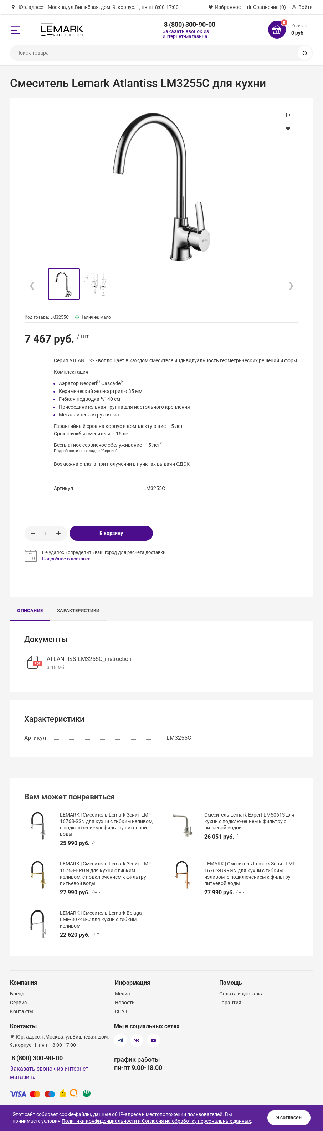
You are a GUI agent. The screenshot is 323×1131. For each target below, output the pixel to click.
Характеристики (78, 610)
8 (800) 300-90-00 (189, 24)
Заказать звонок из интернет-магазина (186, 34)
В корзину (111, 533)
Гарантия (230, 1002)
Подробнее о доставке (66, 558)
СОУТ (121, 1011)
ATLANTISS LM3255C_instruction (89, 659)
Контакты (22, 1011)
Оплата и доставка (241, 993)
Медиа (122, 993)
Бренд (17, 993)
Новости (125, 1002)
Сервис (18, 1002)
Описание (30, 610)
